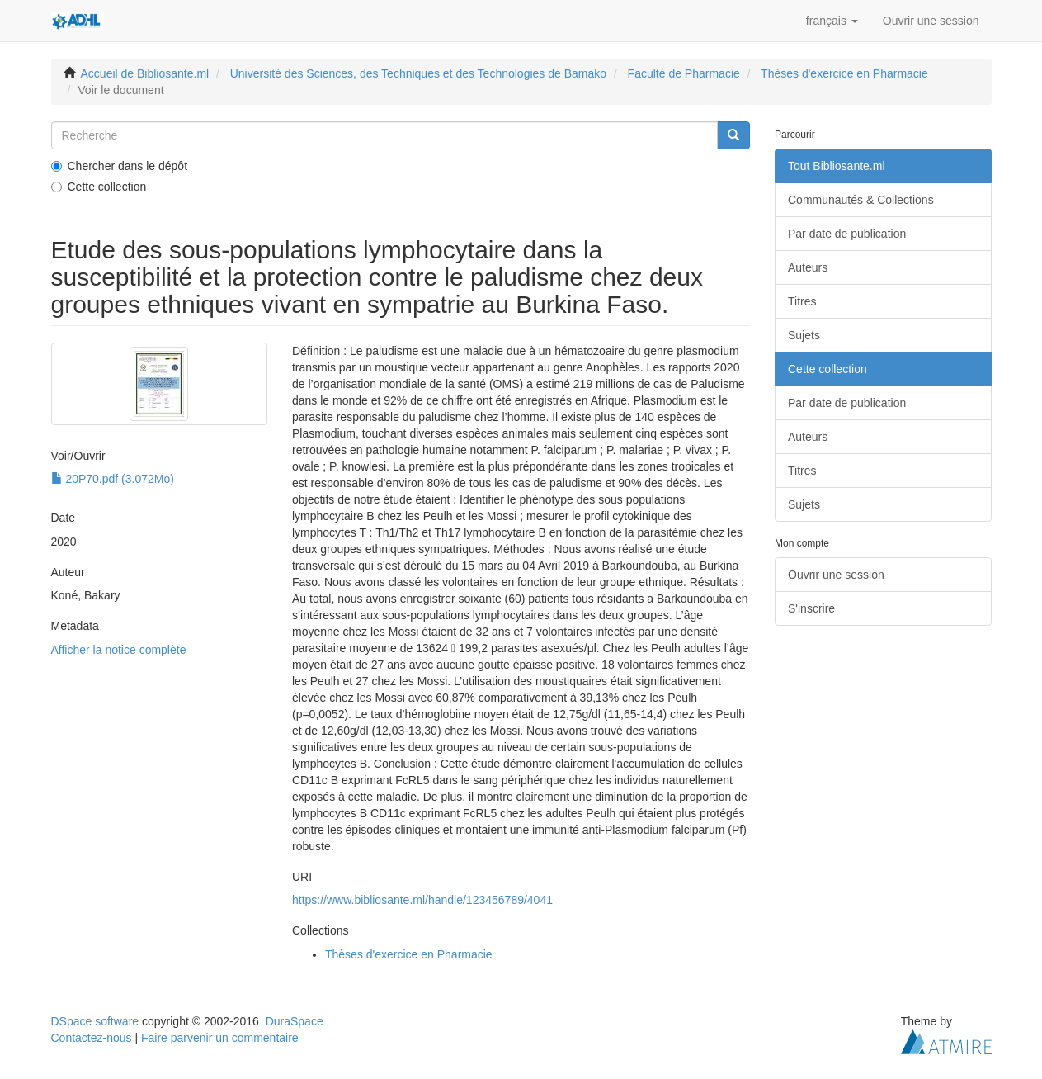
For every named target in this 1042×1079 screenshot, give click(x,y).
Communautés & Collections (861, 199)
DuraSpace (294, 1021)
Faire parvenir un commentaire (220, 1037)
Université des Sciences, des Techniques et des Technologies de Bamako (418, 73)
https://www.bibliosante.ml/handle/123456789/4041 (422, 899)
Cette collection (99, 186)
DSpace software (95, 1021)
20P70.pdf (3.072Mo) (112, 478)
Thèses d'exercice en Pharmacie (844, 73)
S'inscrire (811, 608)
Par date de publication (847, 233)
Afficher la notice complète (118, 649)
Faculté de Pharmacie (684, 73)
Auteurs (807, 267)
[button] (832, 20)
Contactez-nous (91, 1037)
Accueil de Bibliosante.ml (145, 73)
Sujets (804, 335)
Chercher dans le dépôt (119, 166)
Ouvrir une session (836, 574)
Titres (802, 301)
